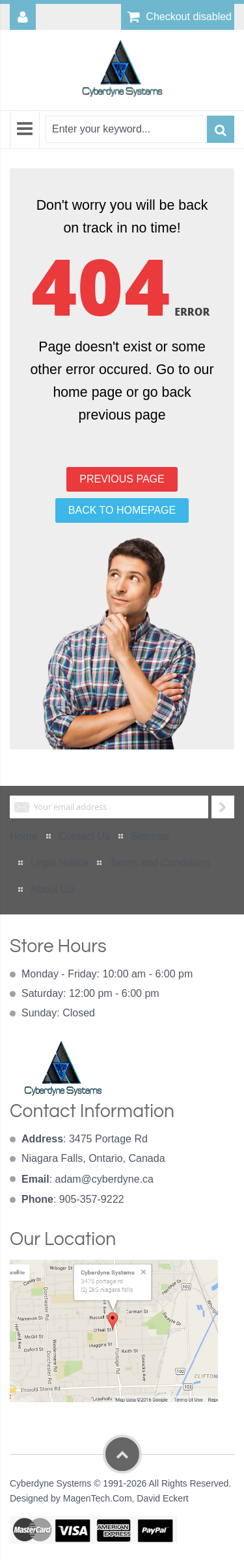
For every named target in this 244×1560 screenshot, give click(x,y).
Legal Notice (59, 862)
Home (24, 836)
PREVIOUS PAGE (121, 478)
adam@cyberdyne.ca (104, 1179)
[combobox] (126, 129)
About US (53, 889)
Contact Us (84, 836)
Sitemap (150, 836)
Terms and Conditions (159, 862)
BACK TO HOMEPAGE (122, 510)
